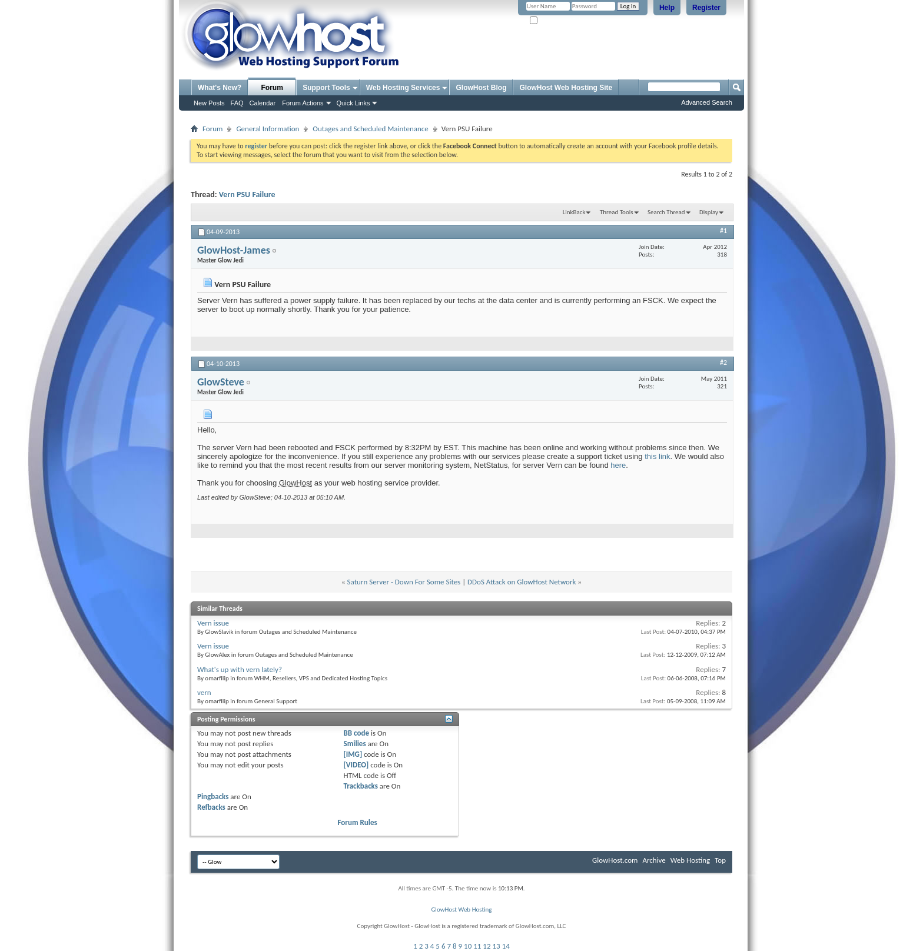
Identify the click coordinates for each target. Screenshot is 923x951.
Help (667, 8)
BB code (356, 733)
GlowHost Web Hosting (461, 909)
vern (204, 692)
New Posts (209, 103)
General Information (267, 128)
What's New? (219, 88)
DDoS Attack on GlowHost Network (521, 581)
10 (468, 946)
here (618, 465)
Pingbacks (212, 796)
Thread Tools (616, 212)
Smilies (355, 743)
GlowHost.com (615, 860)
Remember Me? (555, 21)
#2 (723, 362)
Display (708, 212)
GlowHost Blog (481, 88)
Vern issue (213, 623)
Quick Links (353, 103)
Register (706, 8)
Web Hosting (690, 860)
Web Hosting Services (403, 88)
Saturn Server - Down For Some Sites (404, 581)
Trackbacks (361, 786)
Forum (272, 88)
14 (506, 946)
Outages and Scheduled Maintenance (370, 128)
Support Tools (326, 88)
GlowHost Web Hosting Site (565, 88)
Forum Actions (302, 103)
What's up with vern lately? (239, 669)
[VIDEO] (356, 764)
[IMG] (353, 754)
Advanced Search (706, 102)
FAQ (237, 103)
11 (477, 946)
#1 (723, 231)
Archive (653, 860)
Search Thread (666, 212)
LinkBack (574, 212)
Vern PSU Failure (247, 194)
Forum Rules (357, 822)
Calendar (263, 103)
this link (657, 456)
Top (720, 860)
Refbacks (211, 807)
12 (486, 946)
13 (496, 946)
